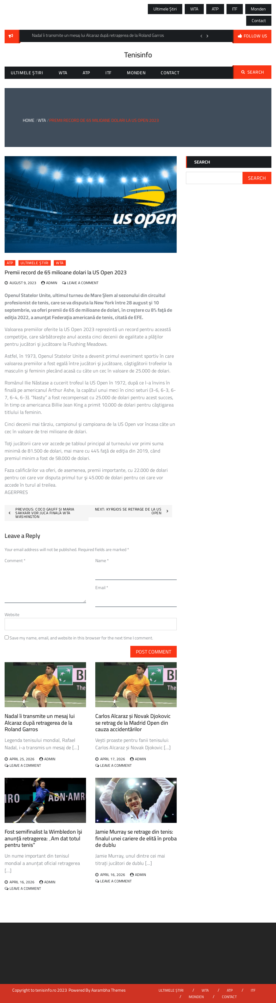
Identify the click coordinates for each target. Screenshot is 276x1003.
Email (101, 588)
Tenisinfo (138, 55)
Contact (259, 21)
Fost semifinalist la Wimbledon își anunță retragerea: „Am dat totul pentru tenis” (43, 838)
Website (12, 615)
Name (102, 561)
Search (252, 72)
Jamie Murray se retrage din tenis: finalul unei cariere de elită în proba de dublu (136, 838)
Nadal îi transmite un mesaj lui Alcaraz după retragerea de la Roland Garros (40, 722)
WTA (194, 9)
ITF (234, 9)
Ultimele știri (165, 9)
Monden (258, 9)
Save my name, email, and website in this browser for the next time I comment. (81, 638)
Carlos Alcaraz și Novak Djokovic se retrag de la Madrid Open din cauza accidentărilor (133, 722)
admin (51, 282)
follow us (255, 36)
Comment (15, 561)
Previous (201, 36)
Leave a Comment (82, 282)
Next (207, 36)
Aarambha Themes (108, 990)
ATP (215, 9)
